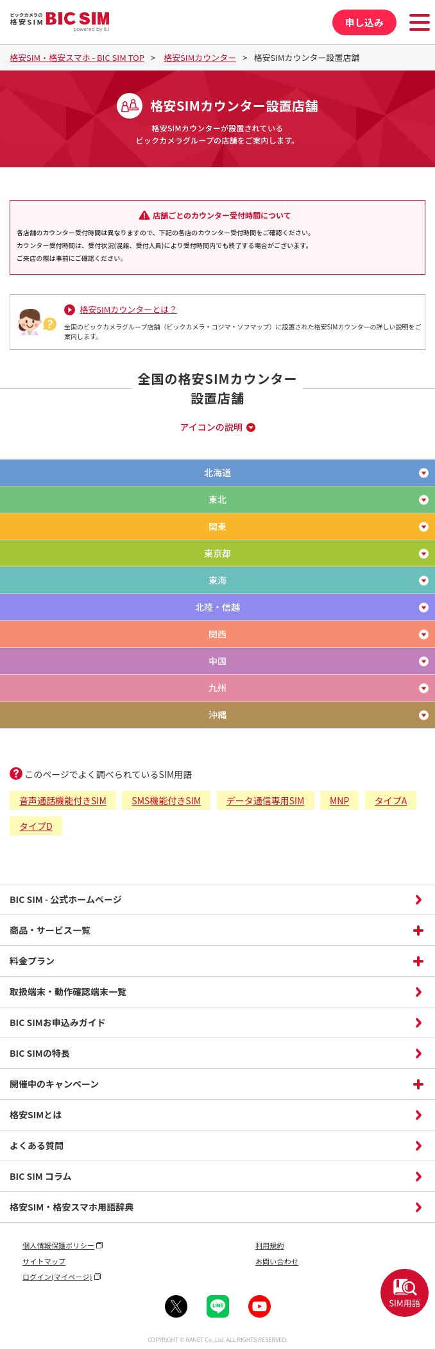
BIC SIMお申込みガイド (58, 1022)
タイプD (36, 826)
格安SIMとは (36, 1114)
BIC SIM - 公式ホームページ (66, 899)
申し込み (364, 22)
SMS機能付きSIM (166, 800)
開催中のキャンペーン (54, 1083)
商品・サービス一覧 (50, 929)
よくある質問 (37, 1145)
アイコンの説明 (211, 426)
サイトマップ (43, 1261)
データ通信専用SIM (265, 800)
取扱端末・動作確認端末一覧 (68, 991)
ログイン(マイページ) (57, 1276)
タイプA (391, 800)
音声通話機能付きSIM (63, 800)
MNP (339, 800)
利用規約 (269, 1245)
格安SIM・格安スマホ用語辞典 (71, 1206)
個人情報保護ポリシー (58, 1245)
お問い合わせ (276, 1261)
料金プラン (32, 960)
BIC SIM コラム (41, 1176)
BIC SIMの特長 (40, 1053)
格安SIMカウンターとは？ (128, 309)
